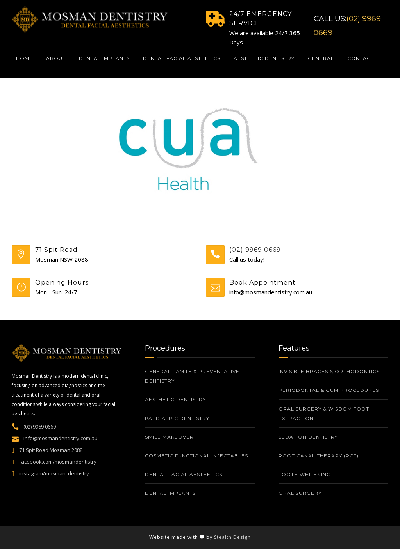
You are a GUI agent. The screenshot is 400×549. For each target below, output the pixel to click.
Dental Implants (104, 58)
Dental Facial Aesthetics (181, 58)
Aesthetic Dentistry (264, 58)
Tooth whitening (305, 474)
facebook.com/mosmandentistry (57, 461)
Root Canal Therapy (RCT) (319, 456)
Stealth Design (232, 537)
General (321, 58)
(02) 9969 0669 (255, 249)
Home (24, 58)
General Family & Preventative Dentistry (192, 376)
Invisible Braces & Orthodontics (329, 371)
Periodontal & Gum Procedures (329, 390)
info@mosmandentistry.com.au (60, 438)
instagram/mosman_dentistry (54, 473)
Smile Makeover (169, 437)
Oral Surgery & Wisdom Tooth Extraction (326, 413)
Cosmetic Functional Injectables (196, 456)
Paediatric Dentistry (177, 418)
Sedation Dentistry (308, 437)
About (56, 58)
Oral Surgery (300, 493)
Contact (360, 58)
